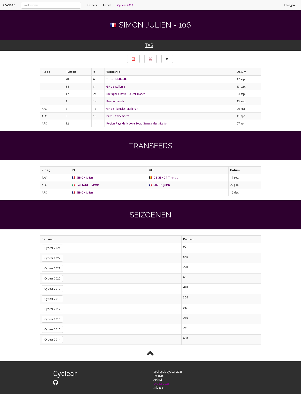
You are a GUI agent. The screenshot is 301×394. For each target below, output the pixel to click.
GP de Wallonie (115, 86)
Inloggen (289, 5)
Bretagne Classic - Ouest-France (125, 94)
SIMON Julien (84, 177)
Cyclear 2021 (52, 268)
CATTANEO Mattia (87, 185)
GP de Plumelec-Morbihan (122, 108)
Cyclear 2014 (52, 339)
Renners (92, 5)
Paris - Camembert (117, 116)
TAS (149, 45)
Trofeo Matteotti (116, 79)
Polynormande (115, 101)
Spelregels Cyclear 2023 (168, 371)
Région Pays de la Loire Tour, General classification (137, 123)
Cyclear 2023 (125, 5)
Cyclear (9, 5)
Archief (107, 5)
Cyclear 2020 (52, 278)
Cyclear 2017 (52, 309)
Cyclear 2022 (52, 258)
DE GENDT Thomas (165, 177)
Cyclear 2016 (52, 319)
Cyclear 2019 (52, 288)
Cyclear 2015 (52, 329)
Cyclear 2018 (52, 298)
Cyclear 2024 (52, 248)
